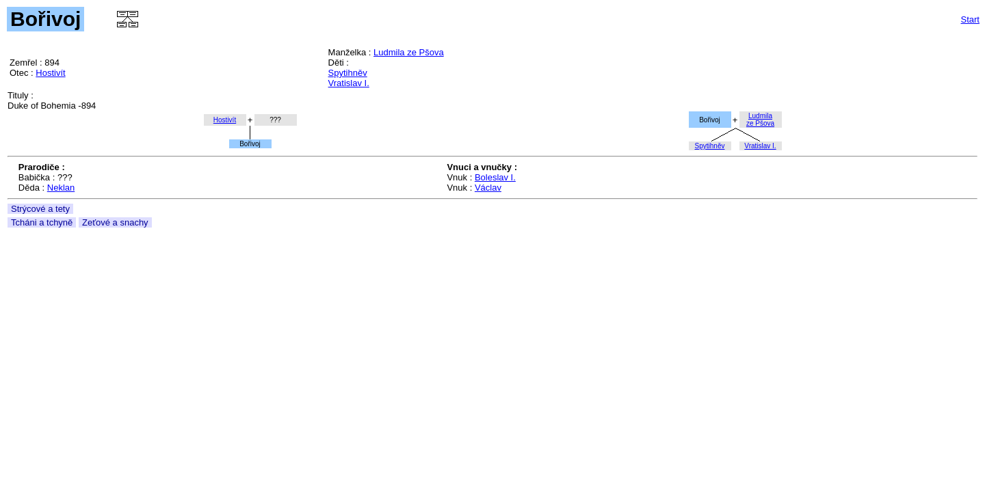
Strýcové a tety (40, 209)
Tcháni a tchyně (42, 222)
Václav (488, 187)
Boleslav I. (495, 177)
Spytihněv (347, 73)
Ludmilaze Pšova (760, 119)
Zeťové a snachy (115, 222)
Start (970, 19)
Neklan (61, 187)
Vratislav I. (348, 83)
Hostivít (50, 73)
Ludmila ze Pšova (408, 52)
